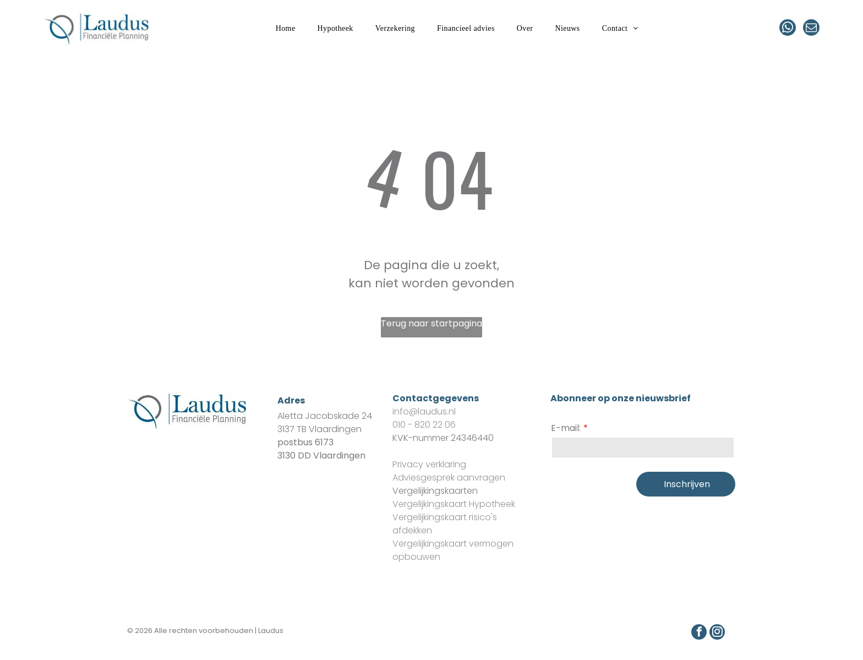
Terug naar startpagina (431, 323)
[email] (811, 29)
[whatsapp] (787, 29)
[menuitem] (286, 29)
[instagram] (717, 633)
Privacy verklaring (429, 464)
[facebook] (699, 633)
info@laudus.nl (424, 411)
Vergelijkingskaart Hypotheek (453, 504)
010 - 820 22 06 (424, 424)
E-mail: (566, 428)
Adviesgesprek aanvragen (448, 477)
